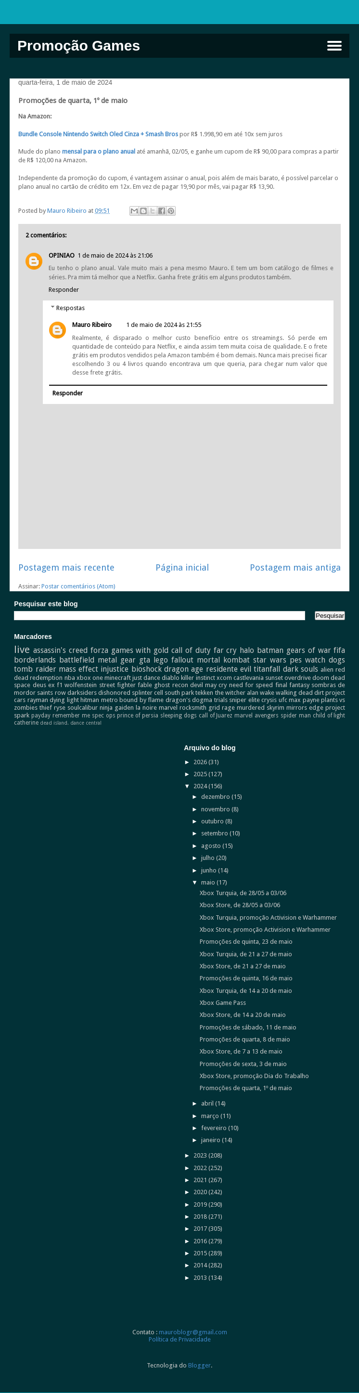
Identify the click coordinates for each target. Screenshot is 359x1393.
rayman (37, 699)
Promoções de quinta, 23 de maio (246, 941)
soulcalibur (82, 707)
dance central (86, 723)
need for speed (251, 685)
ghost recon (171, 685)
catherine (26, 722)
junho (209, 870)
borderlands (35, 659)
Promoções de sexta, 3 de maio (243, 1064)
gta (144, 659)
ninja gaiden (117, 707)
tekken (204, 692)
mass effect (78, 669)
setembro (215, 833)
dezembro (216, 796)
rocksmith (193, 707)
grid (214, 707)
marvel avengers (256, 715)
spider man (296, 715)
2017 (200, 1228)
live (22, 649)
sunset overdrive (288, 677)
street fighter (117, 685)
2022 (200, 1168)
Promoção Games (78, 45)
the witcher (230, 692)
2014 (200, 1265)
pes (296, 659)
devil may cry (208, 685)
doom (320, 677)
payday (41, 715)
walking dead (294, 692)
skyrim (275, 707)
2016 (200, 1241)
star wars (269, 659)
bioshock (146, 669)
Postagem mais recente (66, 567)
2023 (200, 1155)
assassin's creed (60, 650)
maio (209, 882)
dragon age (183, 669)
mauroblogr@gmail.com (193, 1332)
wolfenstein (80, 685)
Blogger (199, 1365)
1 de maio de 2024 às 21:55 (163, 324)
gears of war (308, 650)
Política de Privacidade (180, 1339)
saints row (51, 692)
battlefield (76, 659)
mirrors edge (304, 707)
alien (327, 669)
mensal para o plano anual (98, 151)
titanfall (267, 669)
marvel (168, 707)
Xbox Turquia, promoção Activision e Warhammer (268, 917)
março (210, 1116)
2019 (200, 1204)
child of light (329, 715)
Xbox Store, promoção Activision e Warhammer (265, 929)
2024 (200, 786)
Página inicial (182, 567)
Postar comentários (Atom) (78, 586)
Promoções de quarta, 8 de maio (245, 1039)
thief (45, 707)
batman (270, 650)
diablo (171, 677)
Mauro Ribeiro (92, 324)
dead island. (54, 723)
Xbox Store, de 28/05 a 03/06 (240, 905)
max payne (304, 699)
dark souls (300, 669)
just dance (146, 677)
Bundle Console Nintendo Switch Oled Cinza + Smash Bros (98, 134)
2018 (200, 1216)
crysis (269, 699)
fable (145, 685)
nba (69, 677)
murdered (251, 707)
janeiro (211, 1140)
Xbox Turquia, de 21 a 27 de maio (246, 954)
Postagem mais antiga (295, 567)
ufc (283, 699)
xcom (224, 677)
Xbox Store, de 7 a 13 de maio (241, 1051)
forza (99, 650)
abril (208, 1103)
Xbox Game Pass (223, 1002)
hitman (89, 699)
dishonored (114, 692)
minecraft (117, 677)
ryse (59, 707)
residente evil (228, 669)
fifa (339, 650)
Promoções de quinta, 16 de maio (246, 978)
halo (247, 650)
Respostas (70, 308)
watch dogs (325, 659)
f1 (60, 685)
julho (208, 857)
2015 (200, 1253)
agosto (211, 845)
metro (109, 699)
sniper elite (244, 699)
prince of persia (137, 715)
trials (221, 699)
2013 (200, 1277)
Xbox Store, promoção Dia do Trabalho (254, 1076)
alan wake (260, 692)
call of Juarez (216, 715)
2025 (200, 774)
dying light (64, 699)
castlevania (248, 677)
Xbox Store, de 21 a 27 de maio (243, 966)
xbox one (90, 677)
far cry (225, 650)
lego (161, 659)
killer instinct (198, 677)
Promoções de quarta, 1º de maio (246, 1088)
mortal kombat (223, 659)
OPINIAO (62, 255)
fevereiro (214, 1128)
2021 (200, 1180)
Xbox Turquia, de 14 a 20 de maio (246, 990)
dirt (319, 692)
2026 (200, 762)
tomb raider (35, 669)
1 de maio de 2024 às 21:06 (115, 255)
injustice (114, 669)
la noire (146, 707)
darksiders (82, 692)
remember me (71, 715)
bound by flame (141, 699)
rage (228, 707)
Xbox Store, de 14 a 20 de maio (243, 1014)
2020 (200, 1192)
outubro (213, 821)
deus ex (44, 685)
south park (179, 692)
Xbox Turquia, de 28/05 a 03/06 (243, 893)
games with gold (140, 650)
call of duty (191, 650)
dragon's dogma (189, 699)
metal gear (117, 659)
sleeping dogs (178, 715)
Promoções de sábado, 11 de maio (248, 1027)
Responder (64, 289)
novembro (216, 809)
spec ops (103, 715)
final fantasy (292, 685)
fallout (182, 659)
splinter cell (147, 692)
